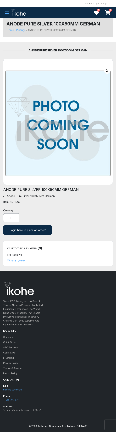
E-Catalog (8, 357)
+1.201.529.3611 (11, 400)
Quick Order (9, 342)
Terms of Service (12, 368)
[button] (107, 71)
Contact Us (9, 352)
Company (8, 337)
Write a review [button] (16, 260)
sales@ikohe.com (12, 389)
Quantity (8, 210)
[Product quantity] (11, 217)
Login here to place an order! (28, 230)
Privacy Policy (10, 363)
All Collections (10, 347)
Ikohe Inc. (43, 426)
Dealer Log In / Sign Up (98, 3)
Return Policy (10, 373)
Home (10, 30)
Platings (21, 30)
